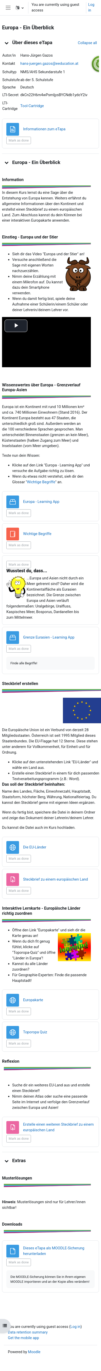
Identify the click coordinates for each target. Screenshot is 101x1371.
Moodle (34, 1352)
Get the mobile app (23, 1338)
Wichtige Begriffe (41, 482)
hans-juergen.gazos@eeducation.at (49, 63)
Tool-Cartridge (32, 106)
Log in (91, 7)
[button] (19, 7)
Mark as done (19, 140)
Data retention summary (28, 1332)
